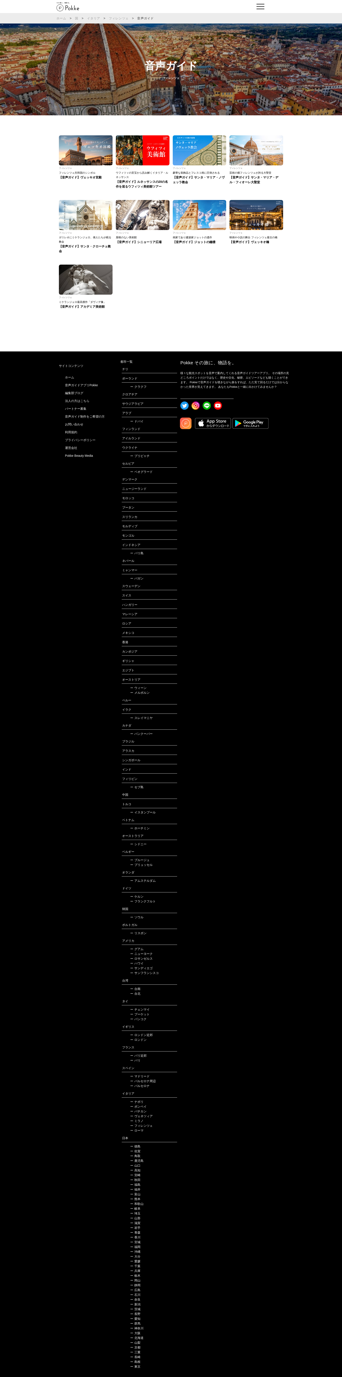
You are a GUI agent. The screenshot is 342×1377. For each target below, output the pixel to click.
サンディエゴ (141, 968)
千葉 (135, 1266)
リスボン (138, 933)
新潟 (135, 1304)
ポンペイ (138, 1106)
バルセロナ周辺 (143, 1081)
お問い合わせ (74, 424)
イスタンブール (143, 812)
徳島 (135, 1146)
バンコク (138, 1019)
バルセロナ (140, 1086)
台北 (135, 993)
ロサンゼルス (141, 958)
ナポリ (137, 1101)
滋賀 (135, 1223)
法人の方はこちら (77, 401)
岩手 (135, 1227)
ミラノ (137, 1121)
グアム (137, 949)
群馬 (135, 1323)
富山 (135, 1194)
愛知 (135, 1318)
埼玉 (135, 1213)
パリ (135, 1060)
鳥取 (135, 1156)
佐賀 (135, 1151)
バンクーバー (141, 734)
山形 (135, 1218)
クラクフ (138, 386)
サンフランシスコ (144, 973)
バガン (137, 578)
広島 (135, 1290)
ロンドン (138, 1039)
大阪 (135, 1333)
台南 (135, 989)
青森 (135, 1232)
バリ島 (137, 553)
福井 (135, 1189)
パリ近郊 (138, 1055)
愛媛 (135, 1261)
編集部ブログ (74, 393)
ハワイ (137, 963)
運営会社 (71, 448)
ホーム (61, 18)
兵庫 (135, 1271)
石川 (135, 1294)
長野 (135, 1314)
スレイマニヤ (141, 718)
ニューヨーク (141, 954)
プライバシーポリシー (80, 440)
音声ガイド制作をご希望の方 (85, 416)
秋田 (135, 1180)
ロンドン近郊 (141, 1035)
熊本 (135, 1199)
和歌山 (137, 1204)
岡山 (135, 1280)
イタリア (93, 18)
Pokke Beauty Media (79, 455)
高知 (135, 1170)
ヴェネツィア (141, 1116)
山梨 (135, 1342)
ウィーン (138, 688)
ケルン (137, 896)
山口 (135, 1165)
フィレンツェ (119, 18)
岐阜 (135, 1208)
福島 (135, 1184)
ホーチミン (140, 828)
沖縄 (135, 1251)
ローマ (137, 1130)
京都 (135, 1347)
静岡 (135, 1285)
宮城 (135, 1242)
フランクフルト (143, 901)
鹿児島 (137, 1160)
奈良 (135, 1299)
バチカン (138, 1111)
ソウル (137, 917)
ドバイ (137, 421)
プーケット (140, 1014)
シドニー (138, 844)
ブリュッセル (141, 865)
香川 (135, 1237)
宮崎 (135, 1175)
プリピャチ (140, 456)
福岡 (135, 1247)
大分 (135, 1256)
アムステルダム (143, 880)
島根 (135, 1362)
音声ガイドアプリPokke (81, 385)
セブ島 (137, 787)
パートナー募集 (75, 408)
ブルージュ (140, 860)
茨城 (135, 1309)
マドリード (140, 1076)
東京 (135, 1366)
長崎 (135, 1357)
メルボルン (140, 692)
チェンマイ (140, 1009)
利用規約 (71, 432)
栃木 (135, 1275)
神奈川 (137, 1328)
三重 (135, 1352)
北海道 (137, 1338)
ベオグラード (141, 472)
